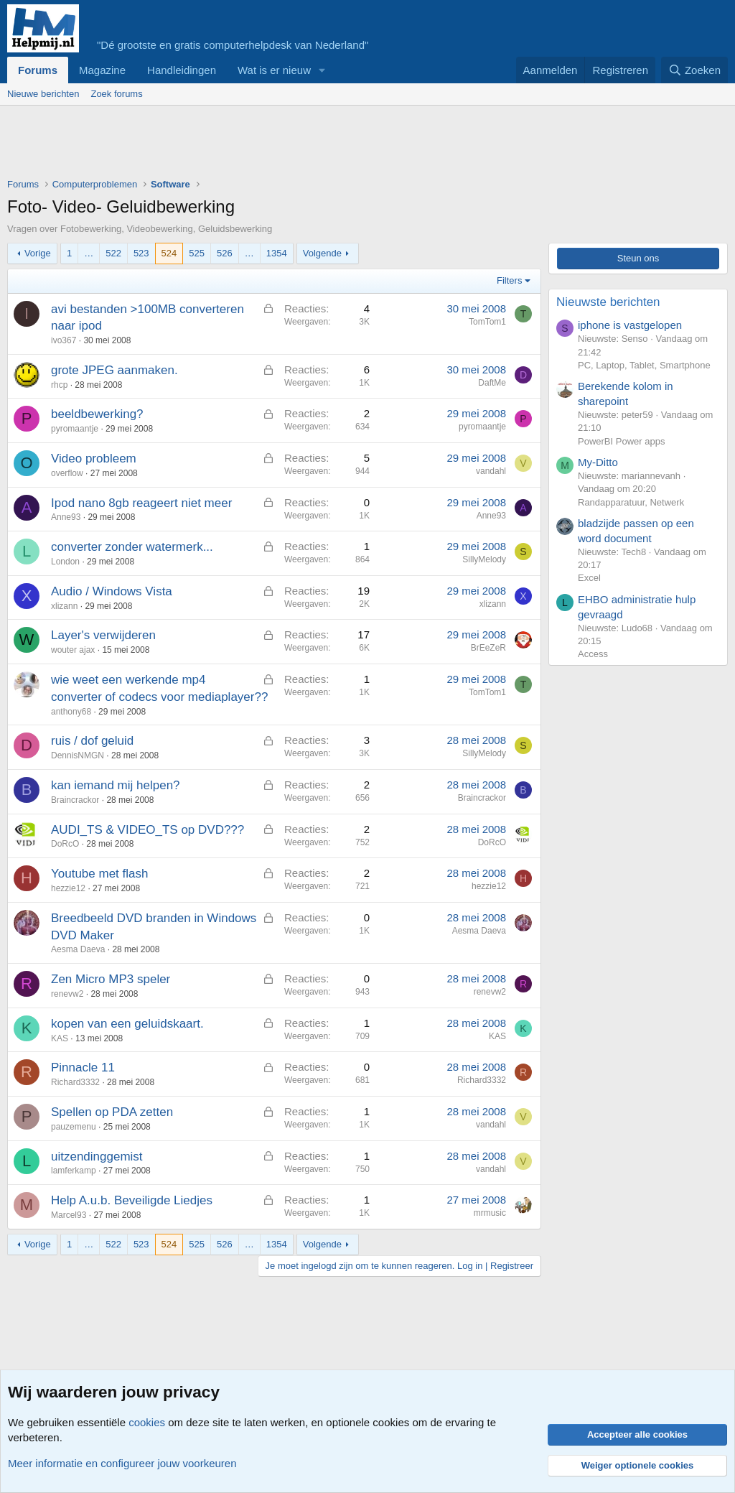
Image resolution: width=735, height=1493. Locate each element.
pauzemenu (73, 1127)
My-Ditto (598, 462)
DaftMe (492, 383)
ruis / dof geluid (92, 741)
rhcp (59, 385)
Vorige (37, 253)
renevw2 (67, 994)
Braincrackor (75, 800)
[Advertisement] (268, 145)
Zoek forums (116, 93)
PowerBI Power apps (621, 441)
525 (197, 253)
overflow (67, 473)
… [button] (88, 253)
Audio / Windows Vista (111, 591)
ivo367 (63, 340)
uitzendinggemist (97, 1156)
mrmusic (490, 1213)
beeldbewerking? (97, 414)
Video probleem (93, 458)
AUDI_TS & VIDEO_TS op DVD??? (147, 830)
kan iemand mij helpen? (115, 785)
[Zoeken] (695, 70)
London (65, 562)
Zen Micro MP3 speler (110, 979)
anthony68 (71, 712)
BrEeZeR (488, 648)
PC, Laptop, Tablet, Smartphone (644, 365)
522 (113, 253)
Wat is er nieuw (274, 70)
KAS (59, 1038)
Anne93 (65, 517)
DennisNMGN (77, 755)
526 (225, 253)
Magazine (102, 70)
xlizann (64, 606)
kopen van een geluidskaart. (127, 1024)
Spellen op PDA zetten (112, 1112)
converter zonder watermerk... (132, 547)
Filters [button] (509, 280)
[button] (322, 70)
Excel (589, 577)
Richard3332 (75, 1082)
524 (169, 253)
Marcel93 (68, 1215)
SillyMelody (484, 559)
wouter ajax (73, 650)
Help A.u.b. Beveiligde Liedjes (131, 1200)
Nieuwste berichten (608, 302)
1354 (276, 253)
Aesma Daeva (78, 949)
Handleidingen (181, 70)
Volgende (322, 253)
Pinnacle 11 (83, 1067)
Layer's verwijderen (103, 635)
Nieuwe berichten (43, 93)
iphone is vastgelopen (630, 325)
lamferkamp (73, 1171)
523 (141, 253)
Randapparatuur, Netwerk (631, 502)
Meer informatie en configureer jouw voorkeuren (122, 1463)
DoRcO (65, 844)
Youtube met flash (99, 873)
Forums (37, 70)
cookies (146, 1422)
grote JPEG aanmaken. (114, 370)
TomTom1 (487, 322)
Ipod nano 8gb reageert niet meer (141, 503)
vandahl (491, 471)
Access (593, 653)
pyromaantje (74, 429)
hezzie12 (68, 888)
